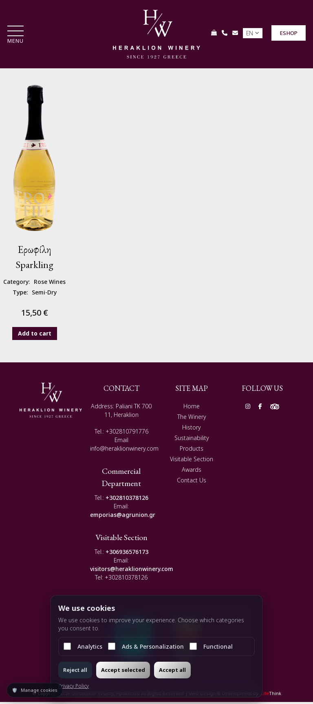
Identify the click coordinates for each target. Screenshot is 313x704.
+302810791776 (127, 434)
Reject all (75, 669)
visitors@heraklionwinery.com (131, 571)
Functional (211, 646)
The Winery (191, 419)
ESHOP (288, 34)
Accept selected (123, 669)
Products (191, 451)
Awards (191, 472)
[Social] (247, 408)
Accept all (172, 669)
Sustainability (191, 440)
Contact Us (191, 482)
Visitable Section (191, 461)
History (191, 430)
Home (191, 408)
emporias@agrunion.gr (122, 517)
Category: (16, 284)
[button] (16, 36)
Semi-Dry (44, 295)
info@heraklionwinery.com (124, 451)
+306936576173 (127, 554)
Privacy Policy (73, 685)
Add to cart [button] (34, 335)
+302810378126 (127, 500)
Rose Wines (50, 284)
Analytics (83, 646)
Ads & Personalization (146, 646)
